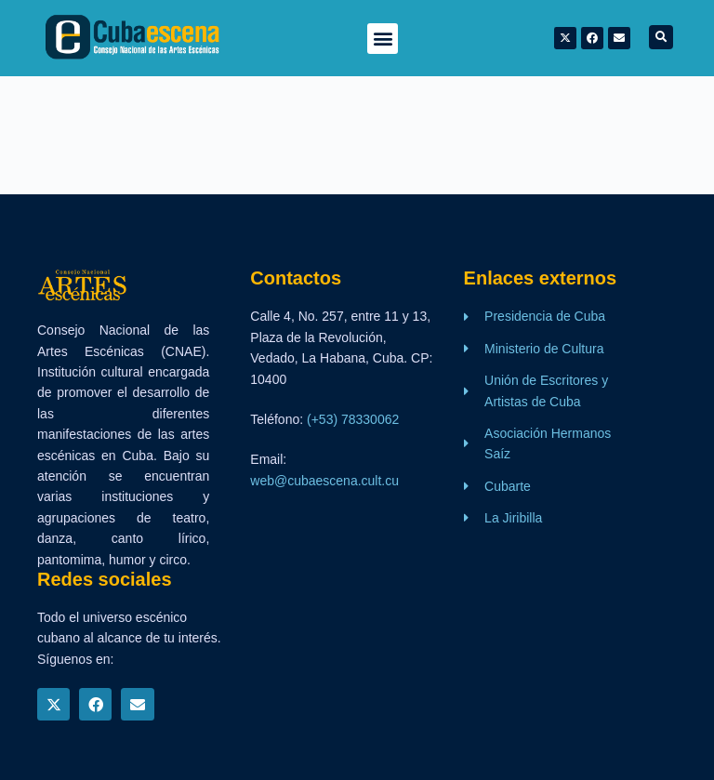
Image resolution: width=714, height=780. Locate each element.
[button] (382, 38)
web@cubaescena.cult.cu (324, 480)
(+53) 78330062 (353, 419)
